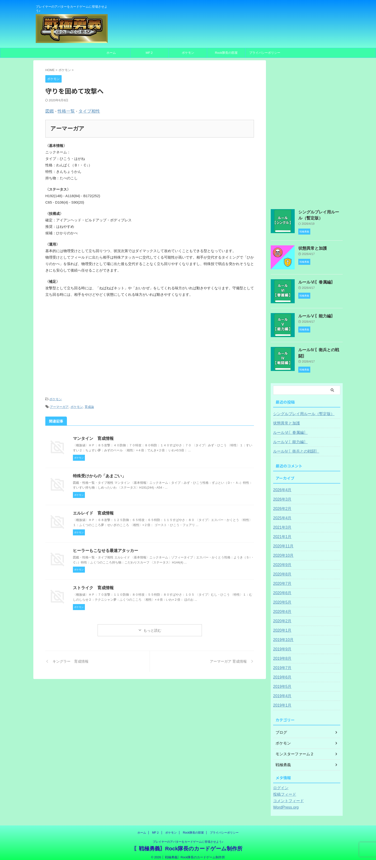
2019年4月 (281, 692)
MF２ (149, 53)
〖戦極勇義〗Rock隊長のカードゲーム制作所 (188, 845)
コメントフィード (286, 797)
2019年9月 (281, 645)
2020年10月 (282, 551)
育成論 (89, 404)
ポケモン (188, 53)
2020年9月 (281, 561)
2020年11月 (282, 542)
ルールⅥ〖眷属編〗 (313, 280)
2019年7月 (281, 664)
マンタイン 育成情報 (92, 435)
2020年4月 (281, 608)
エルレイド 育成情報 (92, 510)
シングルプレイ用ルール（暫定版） (300, 410)
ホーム (111, 53)
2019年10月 (282, 636)
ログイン (280, 784)
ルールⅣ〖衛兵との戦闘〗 (318, 348)
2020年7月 (281, 579)
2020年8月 (281, 570)
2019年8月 (281, 654)
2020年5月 (281, 598)
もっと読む (152, 627)
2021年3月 (281, 523)
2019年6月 (281, 673)
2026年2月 (281, 505)
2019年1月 (281, 701)
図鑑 (49, 111)
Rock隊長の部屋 (226, 53)
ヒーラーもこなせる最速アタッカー (103, 547)
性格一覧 (63, 111)
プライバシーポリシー (264, 53)
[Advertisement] (149, 351)
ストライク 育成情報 (92, 584)
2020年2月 (281, 617)
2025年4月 (281, 514)
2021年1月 (281, 533)
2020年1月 (281, 626)
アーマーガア (59, 404)
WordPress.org (284, 803)
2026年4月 (281, 486)
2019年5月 (281, 682)
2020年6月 (281, 589)
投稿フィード (283, 790)
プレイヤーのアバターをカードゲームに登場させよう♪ (188, 837)
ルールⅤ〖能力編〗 (313, 314)
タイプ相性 (83, 111)
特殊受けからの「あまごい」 (98, 472)
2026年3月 (281, 495)
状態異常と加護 (310, 246)
